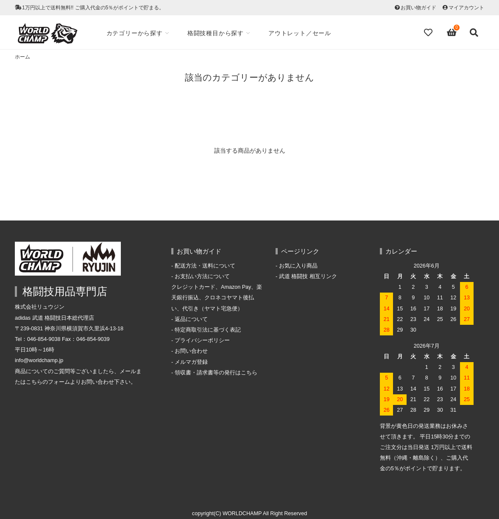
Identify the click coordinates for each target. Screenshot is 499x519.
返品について (191, 319)
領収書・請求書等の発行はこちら (216, 373)
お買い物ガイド (418, 8)
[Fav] (429, 32)
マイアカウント (466, 8)
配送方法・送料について (205, 266)
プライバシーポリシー (202, 340)
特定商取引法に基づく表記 (208, 330)
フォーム (59, 382)
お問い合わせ (191, 351)
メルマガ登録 (191, 362)
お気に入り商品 (298, 266)
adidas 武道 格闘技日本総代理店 (54, 318)
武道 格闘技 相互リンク (308, 276)
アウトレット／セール (299, 33)
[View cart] (452, 32)
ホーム (22, 57)
